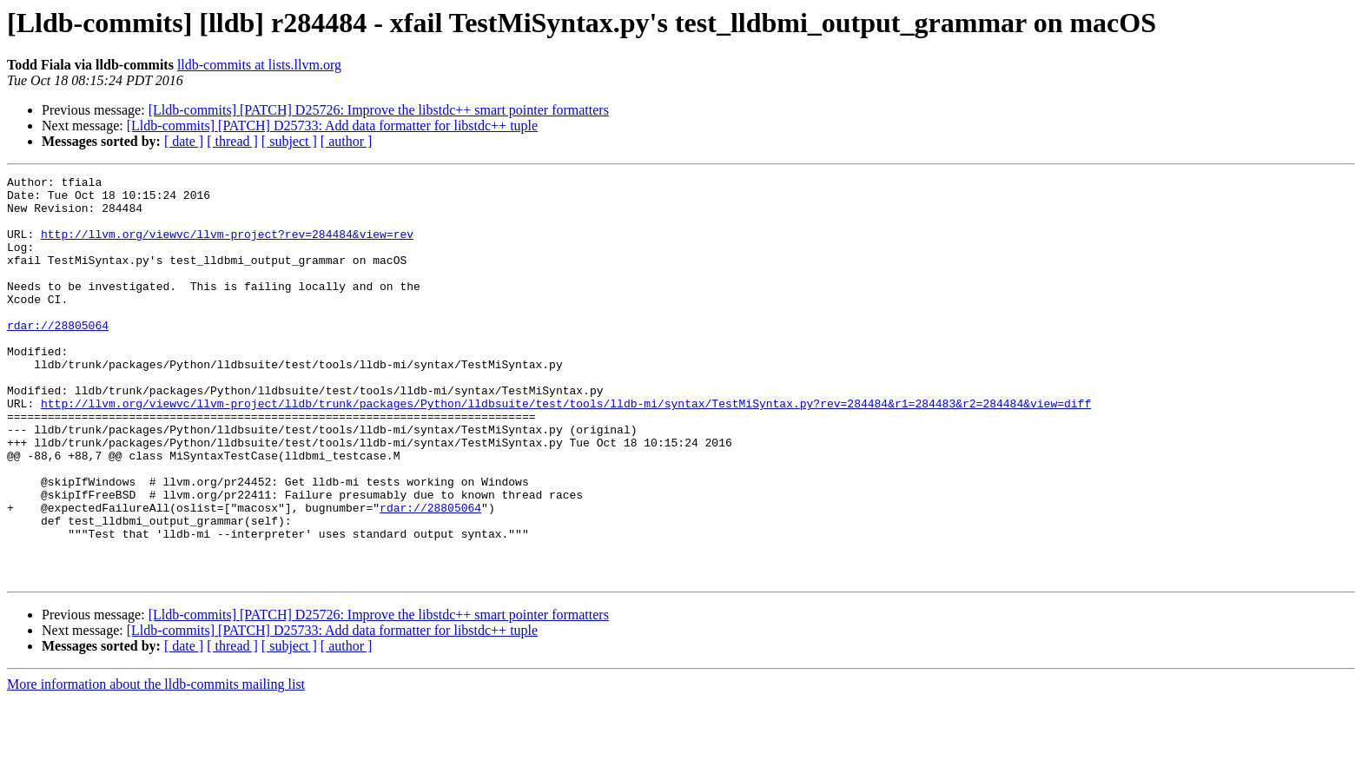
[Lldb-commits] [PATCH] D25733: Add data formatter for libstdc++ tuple (332, 125)
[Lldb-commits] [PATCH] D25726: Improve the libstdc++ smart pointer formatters (379, 109)
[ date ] (183, 141)
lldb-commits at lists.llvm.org (259, 64)
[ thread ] (232, 141)
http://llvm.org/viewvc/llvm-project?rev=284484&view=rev (227, 246)
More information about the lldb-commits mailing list (156, 764)
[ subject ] (289, 141)
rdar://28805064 (58, 356)
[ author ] (347, 141)
